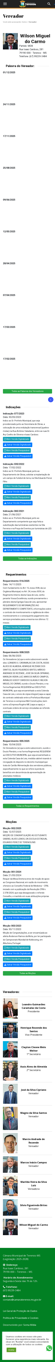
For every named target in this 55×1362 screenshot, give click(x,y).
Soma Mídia (29, 1324)
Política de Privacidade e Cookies (20, 1318)
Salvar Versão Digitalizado (17, 445)
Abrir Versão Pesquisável (16, 450)
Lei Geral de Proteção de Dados (20, 1311)
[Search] (50, 4)
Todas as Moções (28, 973)
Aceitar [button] (11, 1350)
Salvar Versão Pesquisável (17, 456)
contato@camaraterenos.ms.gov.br (22, 1299)
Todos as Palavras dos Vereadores (28, 391)
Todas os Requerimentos (27, 806)
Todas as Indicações (27, 558)
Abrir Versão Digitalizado (16, 439)
